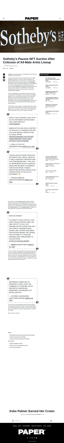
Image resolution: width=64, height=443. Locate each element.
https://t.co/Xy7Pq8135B (18, 141)
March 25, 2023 (29, 146)
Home (4, 68)
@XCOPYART (29, 136)
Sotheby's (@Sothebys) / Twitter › (16, 343)
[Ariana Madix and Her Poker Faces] (42, 112)
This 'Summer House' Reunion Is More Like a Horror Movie (53, 79)
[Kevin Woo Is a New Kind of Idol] (42, 190)
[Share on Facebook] (4, 74)
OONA (17, 86)
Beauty (47, 160)
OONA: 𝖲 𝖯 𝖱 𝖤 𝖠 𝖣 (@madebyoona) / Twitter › (19, 345)
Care (44, 425)
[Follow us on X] (30, 438)
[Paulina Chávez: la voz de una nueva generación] (42, 164)
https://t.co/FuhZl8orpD (19, 241)
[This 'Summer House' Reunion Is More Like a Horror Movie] (42, 79)
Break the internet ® (36, 425)
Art (7, 68)
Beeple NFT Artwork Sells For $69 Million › (18, 336)
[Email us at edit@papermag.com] (36, 438)
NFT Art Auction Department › (15, 347)
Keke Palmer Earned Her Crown (32, 411)
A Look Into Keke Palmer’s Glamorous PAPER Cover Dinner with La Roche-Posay (52, 158)
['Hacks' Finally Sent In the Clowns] (42, 86)
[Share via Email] (4, 80)
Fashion (15, 425)
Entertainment (26, 425)
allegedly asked (25, 207)
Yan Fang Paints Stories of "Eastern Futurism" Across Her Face (52, 99)
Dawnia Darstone (14, 207)
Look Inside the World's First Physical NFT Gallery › (20, 338)
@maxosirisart (15, 139)
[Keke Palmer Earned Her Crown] (32, 388)
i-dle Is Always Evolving (51, 170)
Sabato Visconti (21, 201)
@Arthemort (14, 124)
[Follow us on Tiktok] (34, 438)
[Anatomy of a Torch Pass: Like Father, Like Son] (42, 105)
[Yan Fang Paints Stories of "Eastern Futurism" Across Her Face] (42, 99)
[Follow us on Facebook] (27, 438)
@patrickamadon (16, 136)
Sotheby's (10, 74)
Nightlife (47, 94)
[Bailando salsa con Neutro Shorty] (42, 184)
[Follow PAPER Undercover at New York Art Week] (42, 177)
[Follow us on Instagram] (32, 438)
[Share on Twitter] (4, 77)
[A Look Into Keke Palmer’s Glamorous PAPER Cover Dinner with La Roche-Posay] (42, 158)
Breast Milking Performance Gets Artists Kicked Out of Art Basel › (22, 335)
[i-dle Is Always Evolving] (42, 171)
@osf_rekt (27, 139)
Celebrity (47, 192)
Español (49, 425)
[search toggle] (60, 18)
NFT (28, 74)
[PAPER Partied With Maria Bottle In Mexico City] (42, 92)
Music (47, 107)
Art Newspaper (32, 82)
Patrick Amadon (26, 100)
